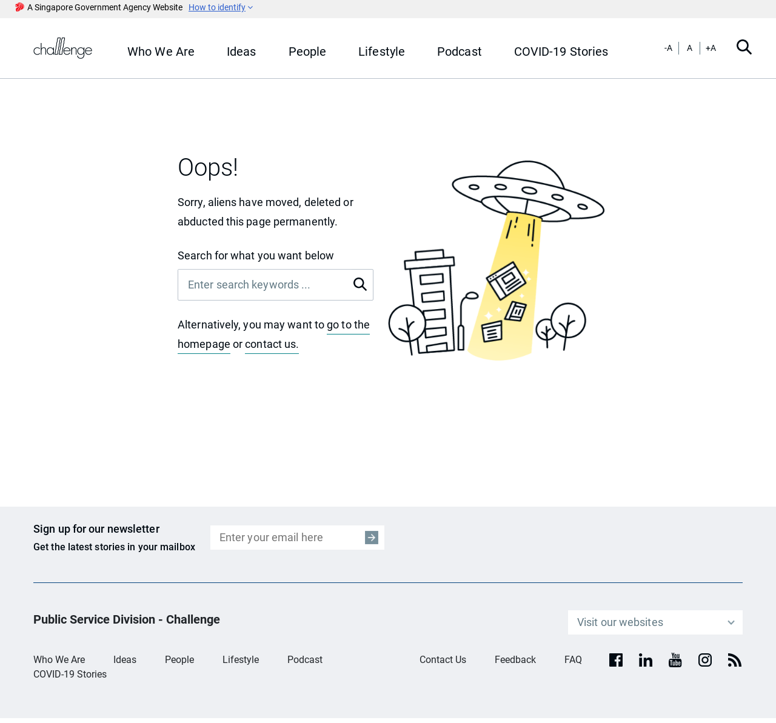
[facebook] (616, 660)
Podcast (305, 659)
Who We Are (59, 659)
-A (668, 48)
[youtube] (675, 660)
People (179, 659)
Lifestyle (240, 659)
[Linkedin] (645, 660)
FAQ (573, 659)
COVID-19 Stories (70, 674)
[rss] (734, 660)
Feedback (515, 659)
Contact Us (443, 659)
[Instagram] (705, 660)
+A (711, 48)
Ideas (124, 659)
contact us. (272, 344)
